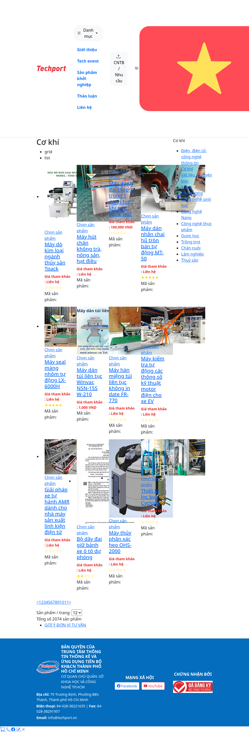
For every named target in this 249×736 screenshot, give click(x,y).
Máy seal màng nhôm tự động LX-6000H (55, 374)
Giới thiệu (87, 49)
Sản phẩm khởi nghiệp (87, 78)
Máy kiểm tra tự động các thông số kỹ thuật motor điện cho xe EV (152, 379)
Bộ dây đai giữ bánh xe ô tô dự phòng (89, 547)
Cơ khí (47, 142)
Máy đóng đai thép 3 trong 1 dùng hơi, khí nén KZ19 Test (121, 198)
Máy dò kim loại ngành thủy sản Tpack (55, 256)
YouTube (153, 686)
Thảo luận (87, 96)
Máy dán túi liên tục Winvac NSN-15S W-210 (89, 382)
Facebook (127, 686)
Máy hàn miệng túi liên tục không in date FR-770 (120, 385)
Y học (186, 187)
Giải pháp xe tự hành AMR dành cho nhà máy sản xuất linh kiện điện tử (57, 510)
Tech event (88, 61)
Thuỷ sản (189, 260)
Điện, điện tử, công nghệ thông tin (194, 157)
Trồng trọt (190, 242)
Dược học (190, 236)
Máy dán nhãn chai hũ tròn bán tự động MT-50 (152, 243)
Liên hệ (84, 107)
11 (66, 602)
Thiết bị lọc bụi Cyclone (150, 496)
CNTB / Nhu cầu (119, 69)
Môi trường (192, 193)
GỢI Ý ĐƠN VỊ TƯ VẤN (65, 625)
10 (62, 602)
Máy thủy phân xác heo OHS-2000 (120, 541)
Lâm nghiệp (192, 254)
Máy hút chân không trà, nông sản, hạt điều (89, 248)
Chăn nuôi (191, 248)
